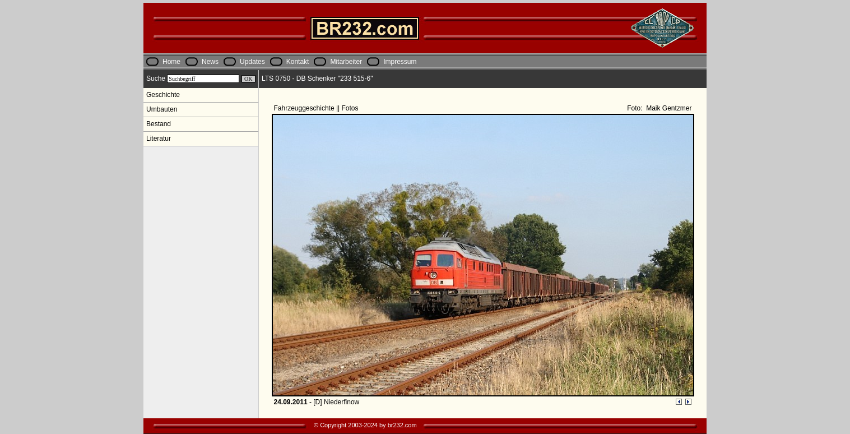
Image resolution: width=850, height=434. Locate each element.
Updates (252, 62)
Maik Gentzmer (668, 108)
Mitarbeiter (346, 62)
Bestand (158, 124)
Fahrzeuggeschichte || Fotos (317, 108)
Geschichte (163, 95)
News (210, 62)
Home (171, 62)
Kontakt (297, 62)
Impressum (399, 62)
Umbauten (161, 109)
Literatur (158, 138)
